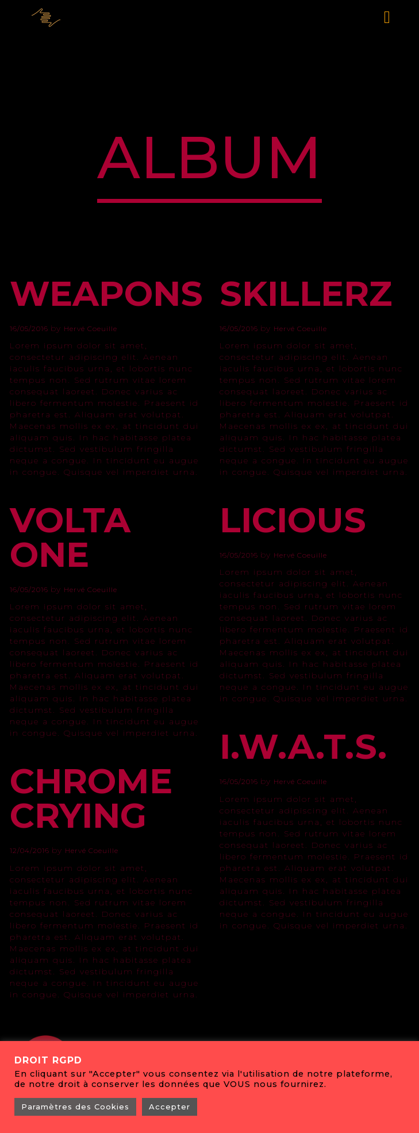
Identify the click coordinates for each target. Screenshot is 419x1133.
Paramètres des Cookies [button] (75, 1106)
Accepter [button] (169, 1106)
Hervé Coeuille (90, 328)
